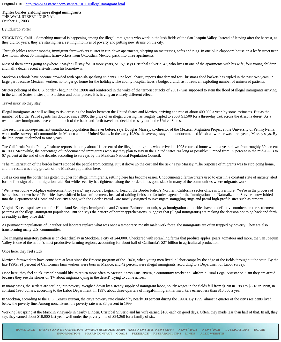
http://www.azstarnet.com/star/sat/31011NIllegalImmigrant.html (75, 4)
